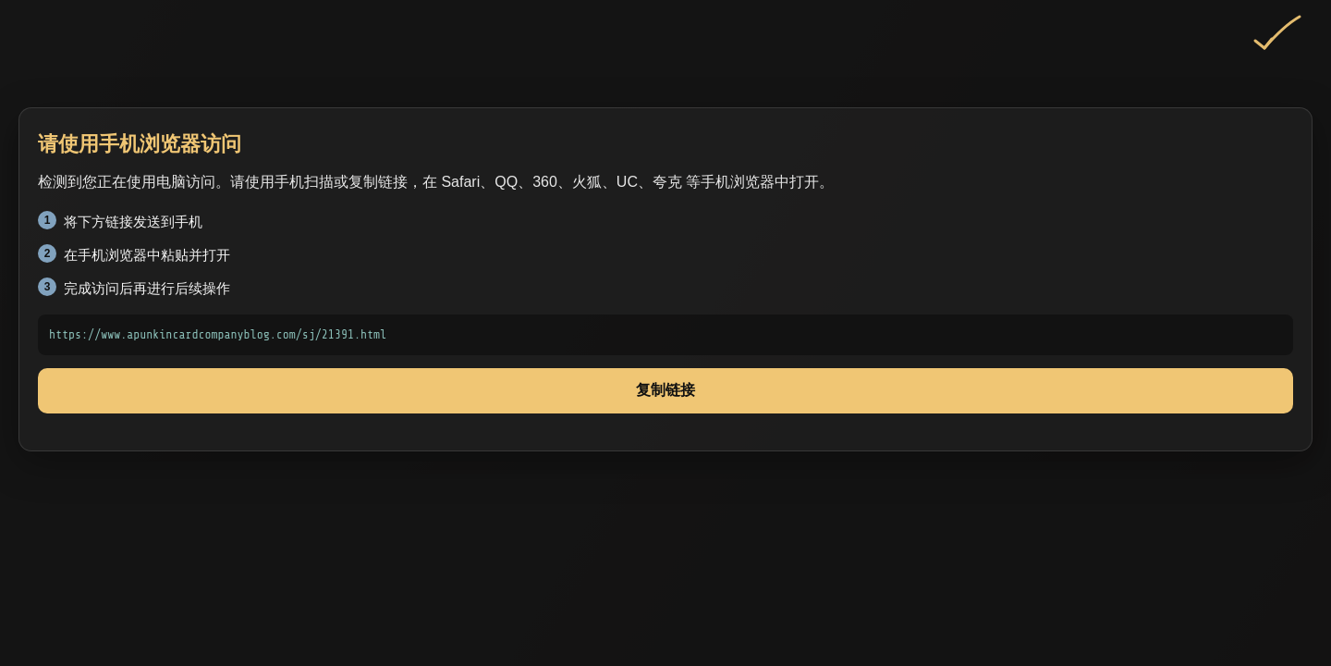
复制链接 (665, 390)
